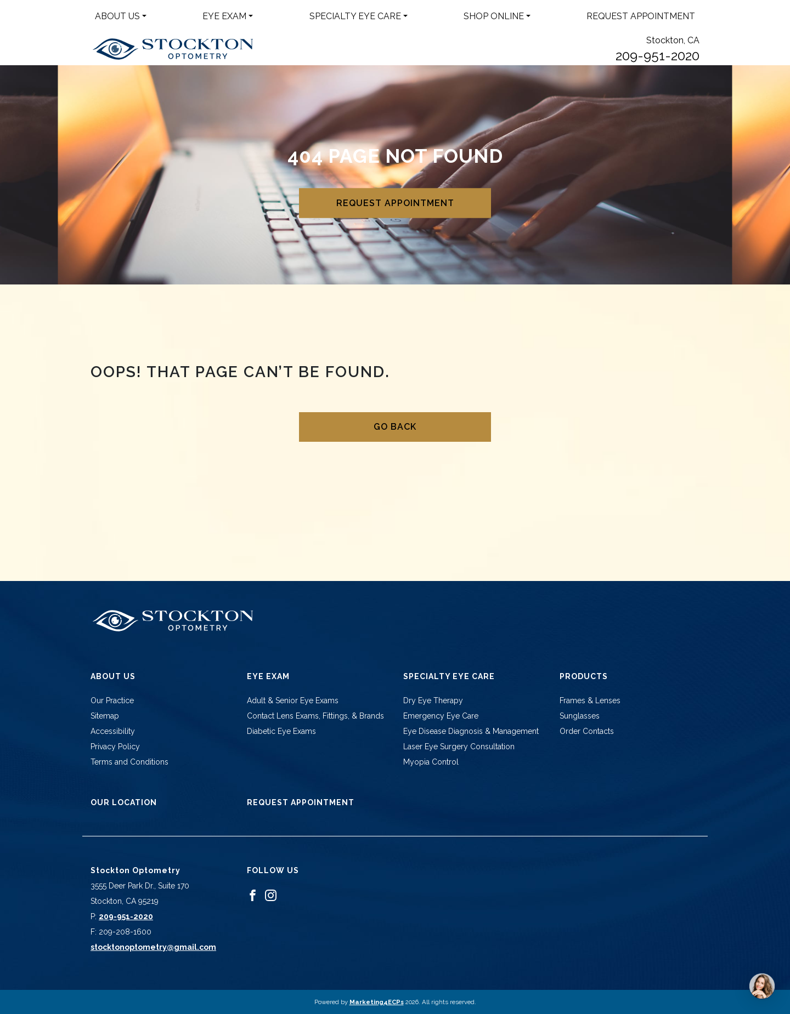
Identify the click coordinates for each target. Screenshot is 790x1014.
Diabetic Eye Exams (281, 731)
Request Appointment (640, 16)
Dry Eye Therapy (433, 700)
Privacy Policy (115, 746)
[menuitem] (121, 16)
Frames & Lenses (590, 700)
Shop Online (494, 16)
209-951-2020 (657, 56)
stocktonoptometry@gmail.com (153, 947)
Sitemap (105, 715)
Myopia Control (431, 761)
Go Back (395, 426)
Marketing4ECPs (376, 1002)
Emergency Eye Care (440, 715)
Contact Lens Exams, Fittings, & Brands (315, 715)
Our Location (124, 802)
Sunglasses (580, 715)
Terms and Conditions (129, 761)
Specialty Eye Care (355, 16)
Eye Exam (224, 16)
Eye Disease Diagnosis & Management (471, 731)
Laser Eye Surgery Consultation (459, 746)
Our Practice (112, 700)
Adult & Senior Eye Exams (292, 700)
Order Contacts (587, 731)
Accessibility (113, 731)
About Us (117, 16)
